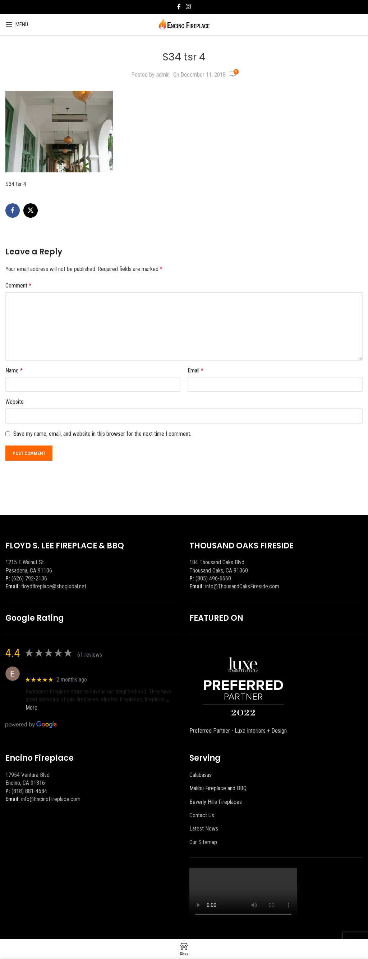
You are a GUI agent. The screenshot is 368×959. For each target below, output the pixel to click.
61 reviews (89, 654)
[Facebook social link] (179, 6)
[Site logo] (184, 24)
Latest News (203, 828)
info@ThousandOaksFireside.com (242, 586)
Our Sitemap (203, 842)
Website (14, 401)
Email (195, 370)
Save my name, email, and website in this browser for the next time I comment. (102, 433)
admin (163, 74)
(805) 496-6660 (213, 578)
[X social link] (30, 210)
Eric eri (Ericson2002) (52, 669)
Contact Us (201, 815)
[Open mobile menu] (17, 24)
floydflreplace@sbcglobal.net (53, 586)
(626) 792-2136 (29, 578)
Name (14, 370)
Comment (18, 285)
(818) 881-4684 (29, 791)
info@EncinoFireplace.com (50, 799)
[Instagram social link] (188, 6)
